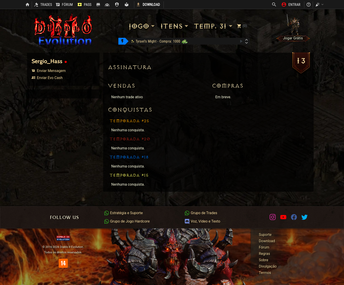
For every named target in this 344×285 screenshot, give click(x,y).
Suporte (265, 234)
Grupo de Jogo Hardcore (127, 221)
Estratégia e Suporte (123, 213)
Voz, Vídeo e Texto (202, 221)
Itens (175, 26)
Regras (264, 253)
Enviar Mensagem (49, 71)
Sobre (263, 260)
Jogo (142, 26)
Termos (265, 273)
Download (267, 241)
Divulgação (268, 266)
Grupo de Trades (200, 213)
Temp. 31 (214, 26)
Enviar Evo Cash (47, 78)
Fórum (264, 247)
